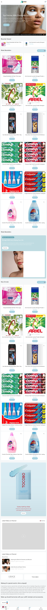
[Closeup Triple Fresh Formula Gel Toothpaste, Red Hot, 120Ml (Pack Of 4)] (34, 152)
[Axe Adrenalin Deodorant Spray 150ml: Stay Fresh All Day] (12, 123)
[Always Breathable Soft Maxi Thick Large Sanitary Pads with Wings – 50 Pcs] (4, 44)
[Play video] (23, 536)
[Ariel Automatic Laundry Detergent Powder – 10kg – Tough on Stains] (26, 44)
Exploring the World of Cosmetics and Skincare (21, 559)
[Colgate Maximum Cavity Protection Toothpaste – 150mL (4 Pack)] (34, 181)
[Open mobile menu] (1, 2)
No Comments (21, 561)
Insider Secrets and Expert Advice (18, 567)
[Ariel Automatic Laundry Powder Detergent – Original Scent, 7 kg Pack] (12, 93)
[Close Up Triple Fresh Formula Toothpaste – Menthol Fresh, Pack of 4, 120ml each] (12, 152)
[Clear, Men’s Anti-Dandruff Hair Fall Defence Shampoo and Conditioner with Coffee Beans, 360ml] (34, 123)
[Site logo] (23, 1)
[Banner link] (23, 489)
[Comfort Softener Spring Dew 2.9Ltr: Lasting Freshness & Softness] (34, 211)
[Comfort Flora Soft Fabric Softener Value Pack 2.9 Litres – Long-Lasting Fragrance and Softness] (12, 211)
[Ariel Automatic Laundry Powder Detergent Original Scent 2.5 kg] (34, 93)
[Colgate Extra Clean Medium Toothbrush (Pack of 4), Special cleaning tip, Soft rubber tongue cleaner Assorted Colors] (12, 181)
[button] (12, 80)
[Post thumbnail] (6, 561)
